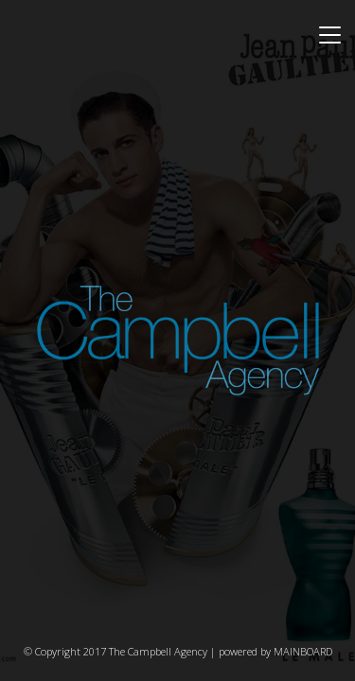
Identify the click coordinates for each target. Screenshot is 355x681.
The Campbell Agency (178, 341)
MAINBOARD (303, 651)
